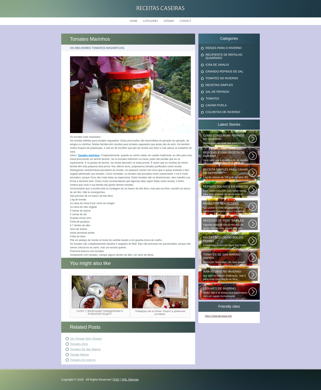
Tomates (212, 98)
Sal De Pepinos (217, 91)
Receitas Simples (219, 85)
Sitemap (169, 21)
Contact (185, 21)
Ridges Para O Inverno (224, 48)
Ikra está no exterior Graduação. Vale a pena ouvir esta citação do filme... (226, 275)
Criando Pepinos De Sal (224, 71)
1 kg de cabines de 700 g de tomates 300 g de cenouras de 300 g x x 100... (226, 173)
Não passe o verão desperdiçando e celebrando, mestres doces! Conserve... (226, 207)
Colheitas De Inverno (223, 112)
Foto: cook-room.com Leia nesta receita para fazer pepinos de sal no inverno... (226, 190)
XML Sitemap (130, 379)
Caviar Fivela (216, 105)
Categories (150, 21)
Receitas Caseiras (160, 9)
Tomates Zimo (79, 344)
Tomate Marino (79, 354)
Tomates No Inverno (222, 78)
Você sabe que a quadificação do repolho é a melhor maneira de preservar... (226, 156)
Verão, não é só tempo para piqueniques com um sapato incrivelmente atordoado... (226, 292)
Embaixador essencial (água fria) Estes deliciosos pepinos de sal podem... (226, 241)
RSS (116, 379)
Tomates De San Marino (85, 349)
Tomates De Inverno (83, 360)
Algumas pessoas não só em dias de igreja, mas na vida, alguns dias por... (226, 224)
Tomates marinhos (88, 155)
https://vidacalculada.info (218, 316)
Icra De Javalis (217, 64)
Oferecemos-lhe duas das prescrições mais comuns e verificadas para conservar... (226, 139)
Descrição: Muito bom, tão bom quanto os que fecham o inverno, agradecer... (226, 258)
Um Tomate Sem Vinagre (86, 338)
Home (133, 21)
